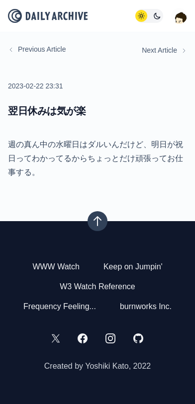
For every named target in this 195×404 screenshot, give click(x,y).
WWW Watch (56, 266)
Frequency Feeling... (59, 306)
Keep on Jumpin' (133, 266)
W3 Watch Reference (97, 286)
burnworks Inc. (146, 306)
